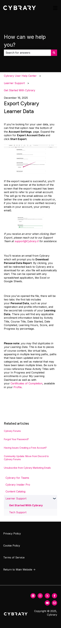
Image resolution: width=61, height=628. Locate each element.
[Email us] (54, 603)
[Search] (54, 53)
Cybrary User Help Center (20, 75)
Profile (18, 387)
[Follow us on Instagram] (40, 595)
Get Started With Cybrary (19, 90)
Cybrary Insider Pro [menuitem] (18, 484)
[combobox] (27, 53)
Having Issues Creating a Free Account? (25, 447)
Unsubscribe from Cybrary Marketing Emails (27, 467)
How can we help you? (25, 41)
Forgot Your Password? (16, 439)
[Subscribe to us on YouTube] (47, 603)
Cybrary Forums (12, 431)
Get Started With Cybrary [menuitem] (26, 505)
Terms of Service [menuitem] (14, 557)
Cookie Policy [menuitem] (11, 545)
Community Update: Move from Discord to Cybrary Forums (26, 458)
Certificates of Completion (26, 383)
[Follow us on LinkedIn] (33, 595)
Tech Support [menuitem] (17, 512)
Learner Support (14, 83)
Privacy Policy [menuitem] (12, 533)
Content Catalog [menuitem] (15, 491)
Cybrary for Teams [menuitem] (17, 477)
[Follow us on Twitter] (47, 595)
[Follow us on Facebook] (54, 595)
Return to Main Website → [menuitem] (19, 569)
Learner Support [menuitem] (16, 498)
